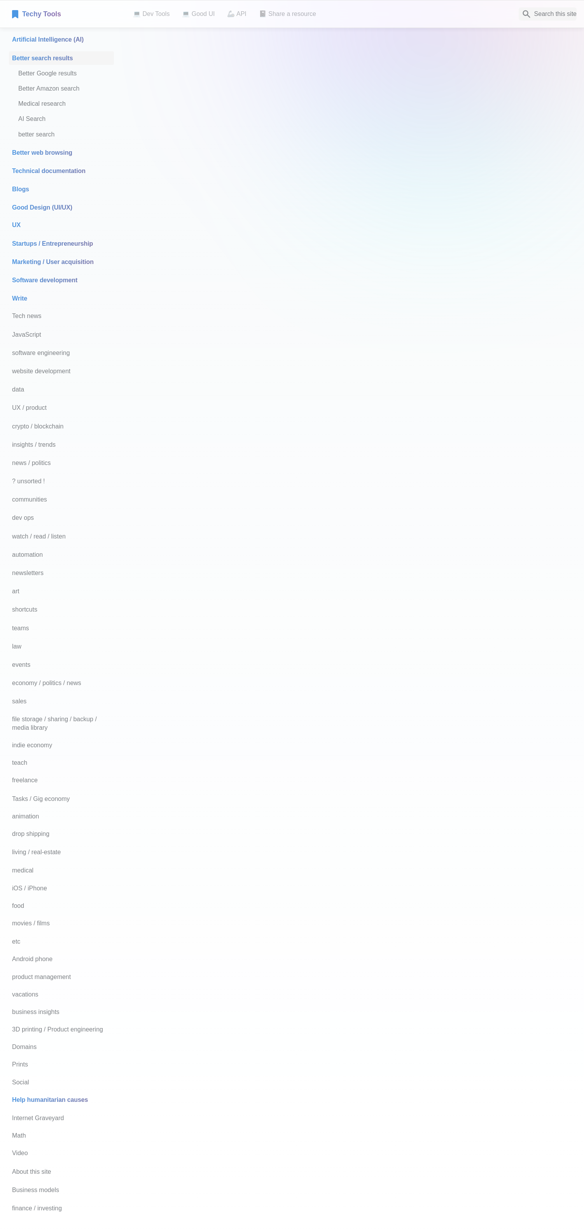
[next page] (487, 1157)
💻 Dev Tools (151, 13)
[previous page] (228, 1157)
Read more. (426, 806)
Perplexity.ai (214, 484)
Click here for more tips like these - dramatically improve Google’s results (290, 280)
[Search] (548, 14)
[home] (66, 14)
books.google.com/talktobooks (232, 1002)
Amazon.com (216, 795)
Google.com (214, 123)
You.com (210, 307)
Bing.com (211, 390)
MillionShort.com (221, 500)
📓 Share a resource (287, 13)
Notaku (228, 1200)
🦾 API (236, 13)
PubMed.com (300, 822)
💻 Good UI (198, 13)
